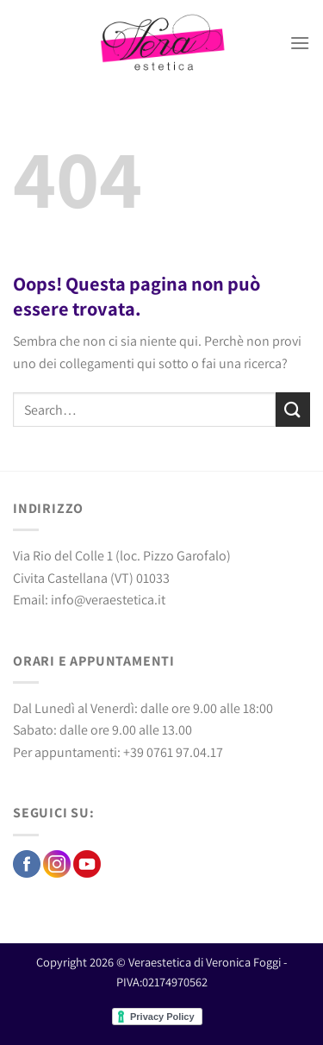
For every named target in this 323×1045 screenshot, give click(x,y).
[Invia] (293, 409)
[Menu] (299, 43)
